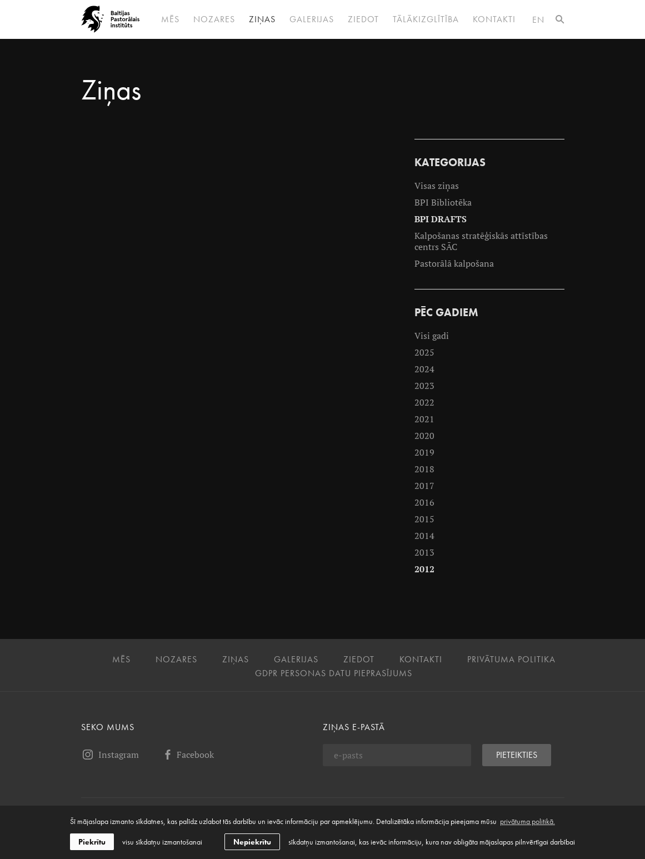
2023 (424, 385)
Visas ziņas (436, 185)
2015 (424, 519)
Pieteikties (516, 755)
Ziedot (363, 19)
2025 (424, 352)
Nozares (214, 19)
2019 (424, 452)
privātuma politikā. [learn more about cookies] (527, 821)
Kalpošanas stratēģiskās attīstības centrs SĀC (481, 241)
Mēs (170, 19)
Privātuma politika (511, 660)
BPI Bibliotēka (443, 202)
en (538, 20)
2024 (424, 369)
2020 (424, 436)
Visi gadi (431, 335)
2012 (424, 569)
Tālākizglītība (426, 19)
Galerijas (311, 19)
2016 (424, 502)
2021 (424, 419)
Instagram (110, 754)
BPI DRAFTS (440, 219)
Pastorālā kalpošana (454, 263)
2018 (424, 469)
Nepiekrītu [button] (252, 842)
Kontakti (494, 19)
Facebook (187, 754)
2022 (424, 402)
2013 (424, 552)
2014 (424, 536)
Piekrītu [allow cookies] (92, 842)
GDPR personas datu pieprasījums (333, 673)
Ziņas (262, 19)
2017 (424, 486)
